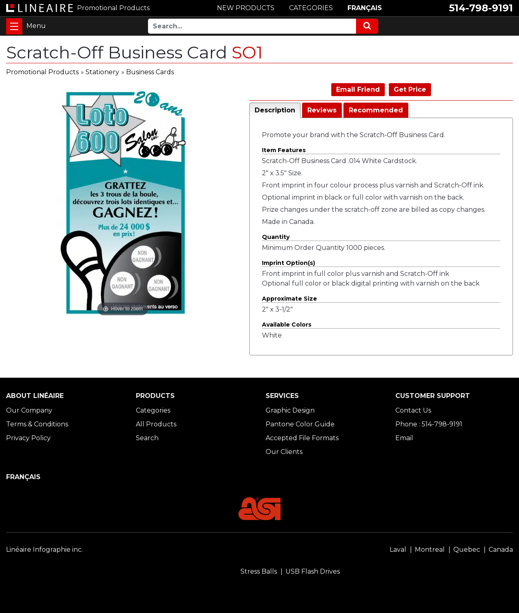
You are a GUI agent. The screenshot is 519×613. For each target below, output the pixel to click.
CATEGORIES (311, 8)
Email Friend (358, 89)
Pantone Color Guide (300, 424)
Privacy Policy (28, 438)
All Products (156, 424)
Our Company (29, 410)
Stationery (102, 72)
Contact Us (413, 410)
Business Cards (150, 72)
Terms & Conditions (37, 424)
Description (275, 110)
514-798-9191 (481, 8)
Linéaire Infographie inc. (44, 549)
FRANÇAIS (364, 8)
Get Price (410, 89)
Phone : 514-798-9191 (428, 424)
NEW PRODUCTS (246, 8)
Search (147, 438)
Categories (153, 410)
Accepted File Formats (302, 438)
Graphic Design (290, 410)
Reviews (322, 110)
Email (404, 438)
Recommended (376, 110)
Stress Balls (258, 571)
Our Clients (284, 452)
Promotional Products (42, 72)
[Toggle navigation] (14, 26)
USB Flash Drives (312, 571)
